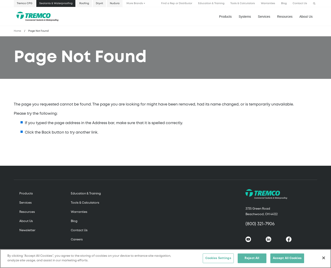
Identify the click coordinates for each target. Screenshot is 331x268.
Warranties (268, 3)
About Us (306, 16)
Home (17, 31)
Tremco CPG (24, 3)
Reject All (252, 260)
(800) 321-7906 (260, 224)
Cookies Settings (218, 260)
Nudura (115, 3)
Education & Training (211, 3)
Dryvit (99, 3)
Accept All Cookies (287, 260)
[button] (314, 3)
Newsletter (27, 230)
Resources (285, 16)
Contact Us (300, 3)
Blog (284, 3)
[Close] (324, 260)
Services (25, 203)
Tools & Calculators (242, 3)
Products (225, 16)
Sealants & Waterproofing (55, 3)
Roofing (84, 3)
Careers (77, 239)
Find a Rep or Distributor (176, 3)
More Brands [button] (134, 3)
